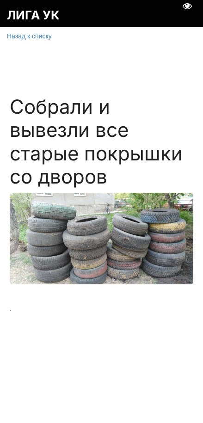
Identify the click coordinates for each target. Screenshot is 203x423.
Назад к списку (29, 36)
